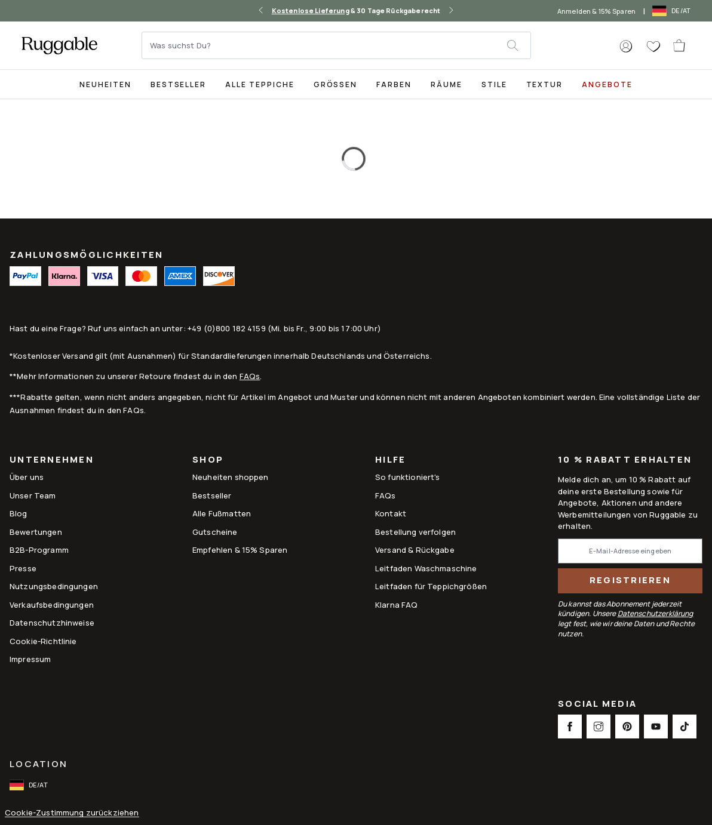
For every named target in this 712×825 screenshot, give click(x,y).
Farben (394, 84)
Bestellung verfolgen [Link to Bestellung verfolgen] (415, 532)
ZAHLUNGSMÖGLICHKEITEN (86, 254)
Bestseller (179, 84)
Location (38, 764)
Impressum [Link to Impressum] (30, 659)
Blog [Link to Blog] (18, 513)
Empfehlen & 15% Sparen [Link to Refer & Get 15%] (239, 549)
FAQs (250, 376)
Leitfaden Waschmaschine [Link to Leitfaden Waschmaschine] (426, 568)
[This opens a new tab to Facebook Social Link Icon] (570, 726)
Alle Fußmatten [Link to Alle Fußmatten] (221, 513)
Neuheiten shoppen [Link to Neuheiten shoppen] (230, 477)
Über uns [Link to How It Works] (27, 477)
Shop (207, 460)
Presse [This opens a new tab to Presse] (23, 568)
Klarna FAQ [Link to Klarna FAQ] (396, 604)
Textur (544, 84)
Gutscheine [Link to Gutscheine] (215, 532)
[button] (626, 46)
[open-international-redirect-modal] (672, 10)
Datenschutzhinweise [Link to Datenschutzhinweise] (52, 622)
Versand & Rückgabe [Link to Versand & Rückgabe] (415, 549)
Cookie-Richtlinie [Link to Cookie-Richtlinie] (43, 641)
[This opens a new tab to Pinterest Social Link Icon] (627, 726)
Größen (336, 84)
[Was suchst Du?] (325, 45)
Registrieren (630, 580)
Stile (494, 84)
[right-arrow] (451, 11)
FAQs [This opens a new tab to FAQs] (385, 495)
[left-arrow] (261, 11)
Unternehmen (52, 460)
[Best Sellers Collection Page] (178, 84)
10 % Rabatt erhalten (625, 460)
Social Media (597, 705)
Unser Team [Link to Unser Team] (33, 495)
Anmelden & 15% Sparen (596, 11)
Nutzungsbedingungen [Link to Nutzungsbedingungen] (54, 586)
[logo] (59, 45)
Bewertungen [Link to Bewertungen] (36, 532)
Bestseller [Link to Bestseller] (212, 495)
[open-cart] (680, 45)
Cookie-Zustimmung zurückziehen (72, 812)
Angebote (607, 84)
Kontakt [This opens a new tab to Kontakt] (390, 513)
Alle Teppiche (259, 84)
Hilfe (390, 460)
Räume (446, 84)
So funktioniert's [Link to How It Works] (407, 477)
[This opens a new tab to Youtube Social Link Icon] (656, 726)
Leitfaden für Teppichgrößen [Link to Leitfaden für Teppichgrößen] (431, 586)
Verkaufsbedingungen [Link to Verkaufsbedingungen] (52, 604)
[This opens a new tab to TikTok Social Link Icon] (684, 726)
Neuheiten (105, 84)
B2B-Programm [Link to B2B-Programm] (39, 549)
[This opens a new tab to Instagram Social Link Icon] (598, 726)
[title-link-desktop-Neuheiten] (105, 84)
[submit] (518, 45)
